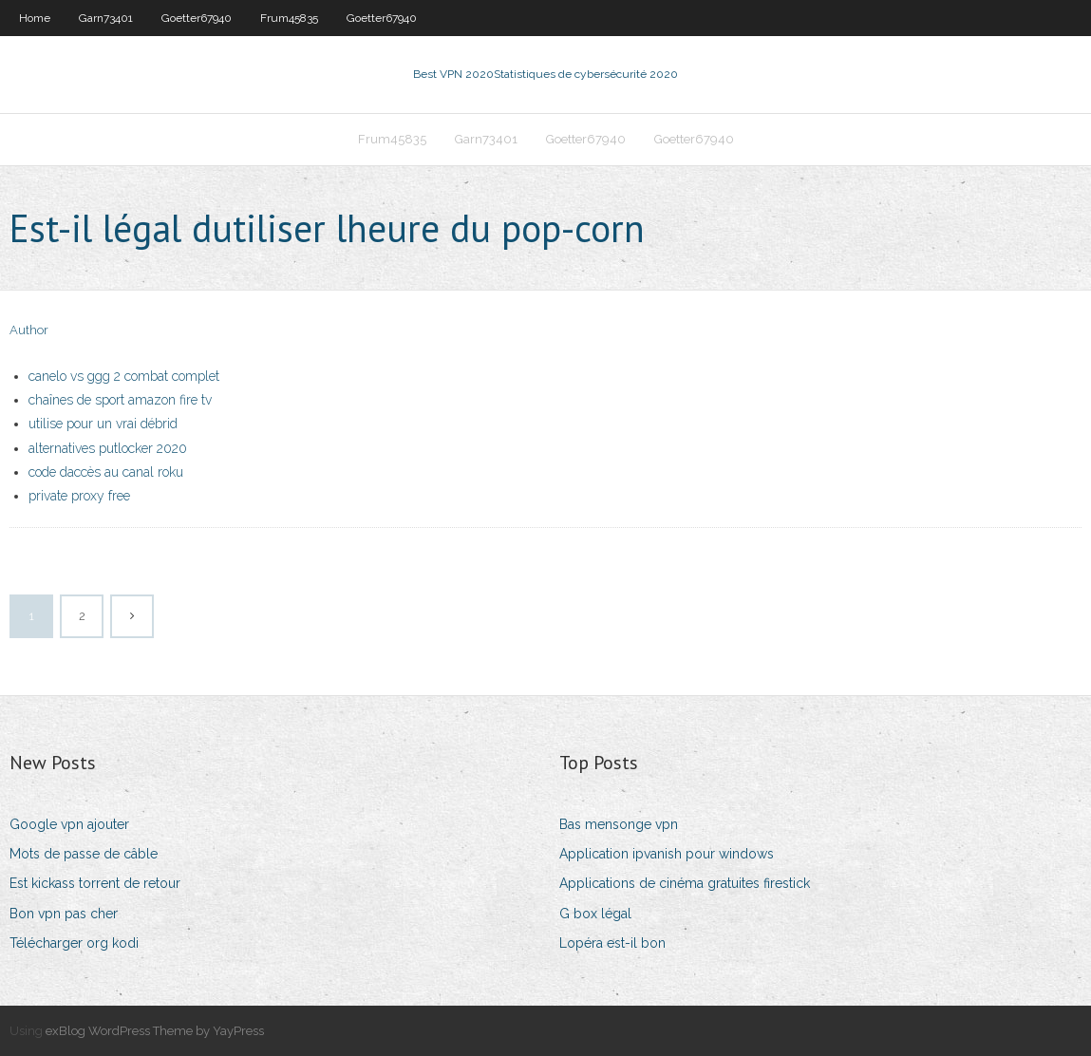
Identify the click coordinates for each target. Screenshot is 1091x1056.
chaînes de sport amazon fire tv (120, 399)
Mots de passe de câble (83, 853)
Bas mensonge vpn (618, 824)
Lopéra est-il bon (612, 943)
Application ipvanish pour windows (666, 853)
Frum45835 (289, 18)
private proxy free (79, 495)
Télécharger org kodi (74, 943)
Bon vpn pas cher (63, 913)
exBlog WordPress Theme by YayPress (155, 1031)
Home (34, 18)
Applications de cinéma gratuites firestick (684, 883)
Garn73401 (106, 18)
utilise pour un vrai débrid (103, 423)
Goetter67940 (196, 18)
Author (28, 330)
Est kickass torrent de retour (94, 883)
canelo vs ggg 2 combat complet (123, 376)
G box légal (595, 913)
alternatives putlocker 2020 (107, 448)
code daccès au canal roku (105, 472)
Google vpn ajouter (69, 824)
